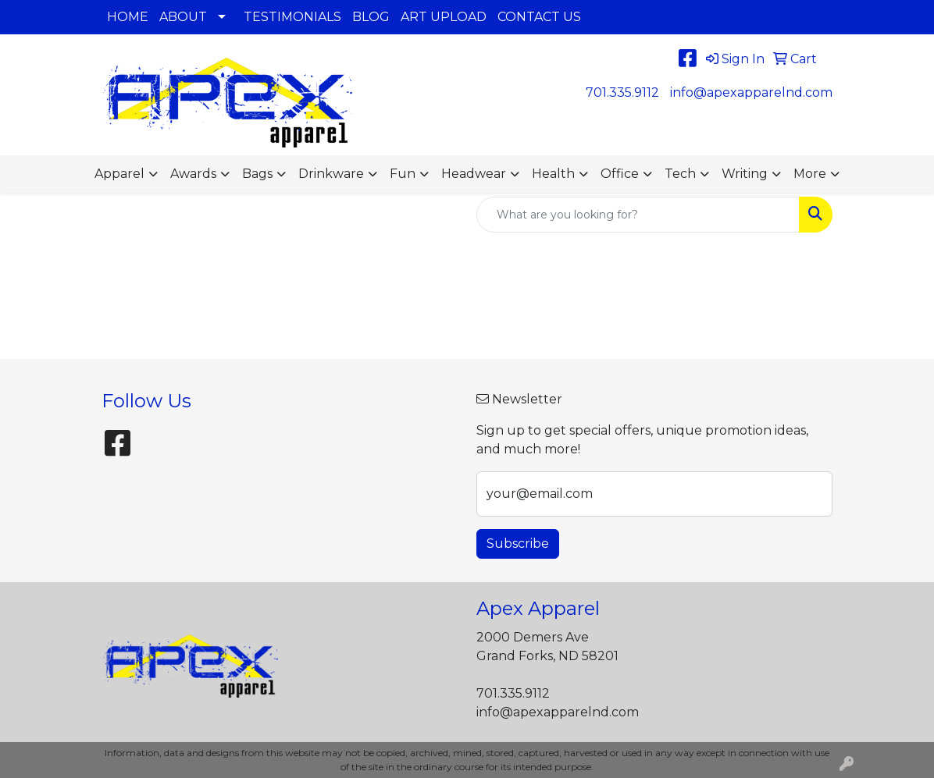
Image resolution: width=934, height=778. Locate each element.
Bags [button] (257, 173)
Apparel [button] (119, 173)
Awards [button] (193, 173)
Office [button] (620, 173)
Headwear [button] (473, 173)
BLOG (371, 16)
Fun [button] (402, 173)
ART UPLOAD (444, 16)
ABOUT (183, 16)
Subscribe (518, 543)
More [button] (809, 173)
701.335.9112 (622, 92)
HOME (127, 16)
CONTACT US (539, 16)
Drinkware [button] (331, 173)
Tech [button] (680, 173)
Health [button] (553, 173)
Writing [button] (745, 173)
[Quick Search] (638, 215)
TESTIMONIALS (292, 16)
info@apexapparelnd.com (751, 92)
